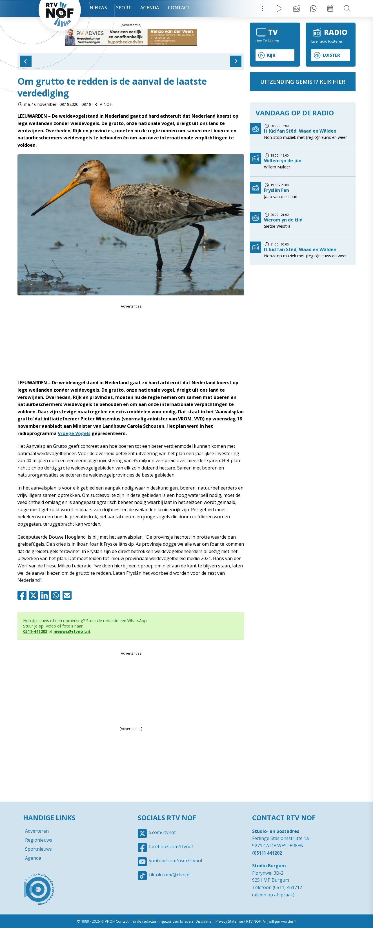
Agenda (149, 8)
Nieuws (98, 8)
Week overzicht (330, 8)
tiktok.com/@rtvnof (169, 875)
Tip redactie (313, 8)
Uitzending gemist (296, 8)
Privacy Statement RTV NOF (238, 921)
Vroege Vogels (74, 433)
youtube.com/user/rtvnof (176, 860)
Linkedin (45, 595)
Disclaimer (204, 921)
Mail (68, 595)
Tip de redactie (143, 921)
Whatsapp (57, 595)
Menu (262, 8)
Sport (123, 8)
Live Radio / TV (279, 8)
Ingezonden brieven (176, 921)
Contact (179, 8)
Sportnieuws (38, 849)
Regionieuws (38, 840)
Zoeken (347, 8)
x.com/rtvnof (162, 832)
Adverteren (37, 831)
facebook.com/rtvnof (171, 846)
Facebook (23, 595)
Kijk (271, 55)
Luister (331, 55)
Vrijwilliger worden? (279, 921)
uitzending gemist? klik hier (302, 81)
